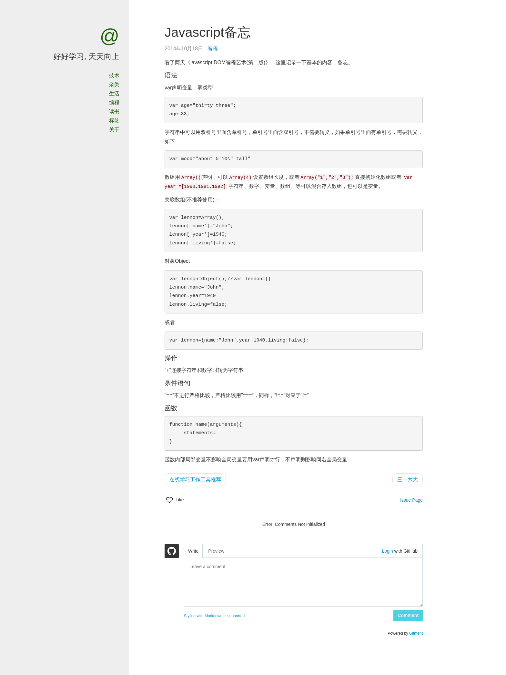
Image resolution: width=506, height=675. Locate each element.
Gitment (416, 633)
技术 (114, 75)
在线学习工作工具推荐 (195, 479)
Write (193, 551)
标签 (114, 120)
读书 (114, 111)
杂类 (114, 84)
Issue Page (411, 500)
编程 (114, 102)
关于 (114, 129)
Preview (216, 551)
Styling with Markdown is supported (214, 616)
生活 (114, 93)
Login (387, 551)
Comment (408, 615)
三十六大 (407, 479)
